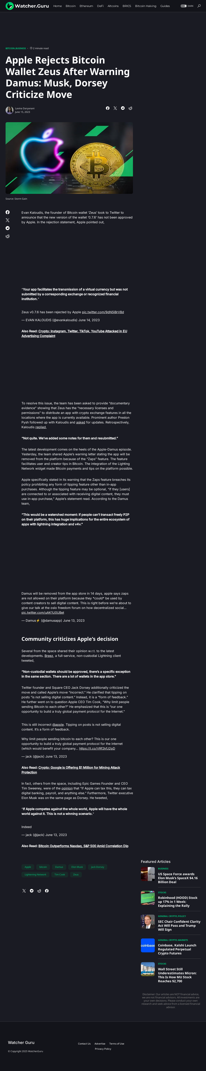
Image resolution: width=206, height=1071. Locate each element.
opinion (67, 788)
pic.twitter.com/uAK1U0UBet (42, 613)
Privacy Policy (103, 1048)
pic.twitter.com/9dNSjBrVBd (103, 312)
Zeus (76, 874)
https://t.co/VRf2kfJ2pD (97, 748)
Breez (49, 656)
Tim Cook (60, 874)
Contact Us (84, 1043)
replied (40, 427)
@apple (58, 725)
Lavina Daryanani (24, 108)
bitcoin (43, 867)
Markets (183, 939)
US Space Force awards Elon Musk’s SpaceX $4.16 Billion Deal (178, 878)
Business (21, 48)
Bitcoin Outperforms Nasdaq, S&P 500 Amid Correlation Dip (83, 846)
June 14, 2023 (89, 320)
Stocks (162, 892)
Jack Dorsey (97, 867)
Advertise (100, 1043)
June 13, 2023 (74, 620)
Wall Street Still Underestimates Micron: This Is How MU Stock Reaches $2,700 (177, 975)
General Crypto (167, 916)
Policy (182, 916)
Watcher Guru (21, 1042)
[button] (186, 6)
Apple (28, 867)
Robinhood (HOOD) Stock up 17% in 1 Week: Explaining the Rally (177, 902)
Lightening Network (35, 874)
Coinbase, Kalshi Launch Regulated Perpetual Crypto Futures (177, 949)
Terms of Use (116, 1043)
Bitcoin (10, 48)
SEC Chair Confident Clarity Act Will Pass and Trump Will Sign (179, 926)
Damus (59, 867)
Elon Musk (77, 867)
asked (80, 422)
